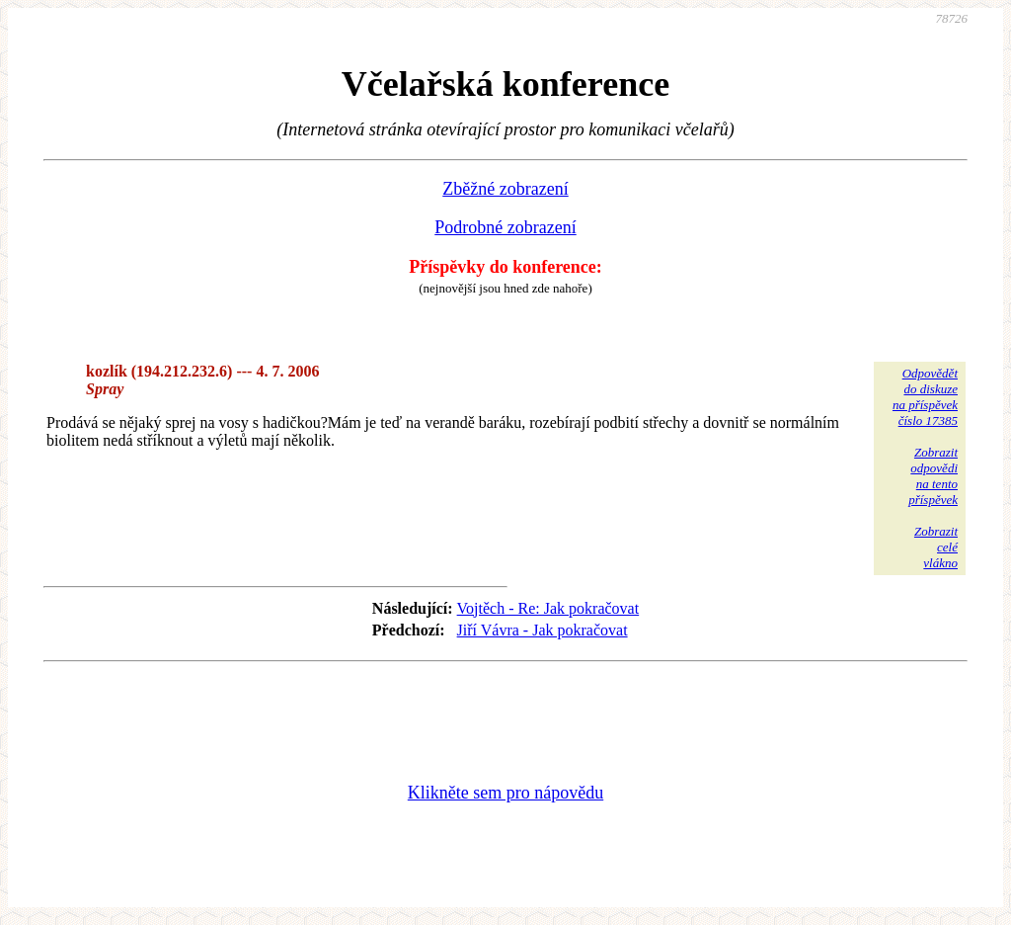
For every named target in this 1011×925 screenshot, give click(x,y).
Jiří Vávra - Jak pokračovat (542, 630)
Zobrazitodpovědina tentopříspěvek (933, 476)
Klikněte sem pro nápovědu (505, 792)
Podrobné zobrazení (505, 227)
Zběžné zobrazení (505, 189)
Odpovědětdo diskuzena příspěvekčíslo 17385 (925, 397)
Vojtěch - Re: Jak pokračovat (548, 608)
